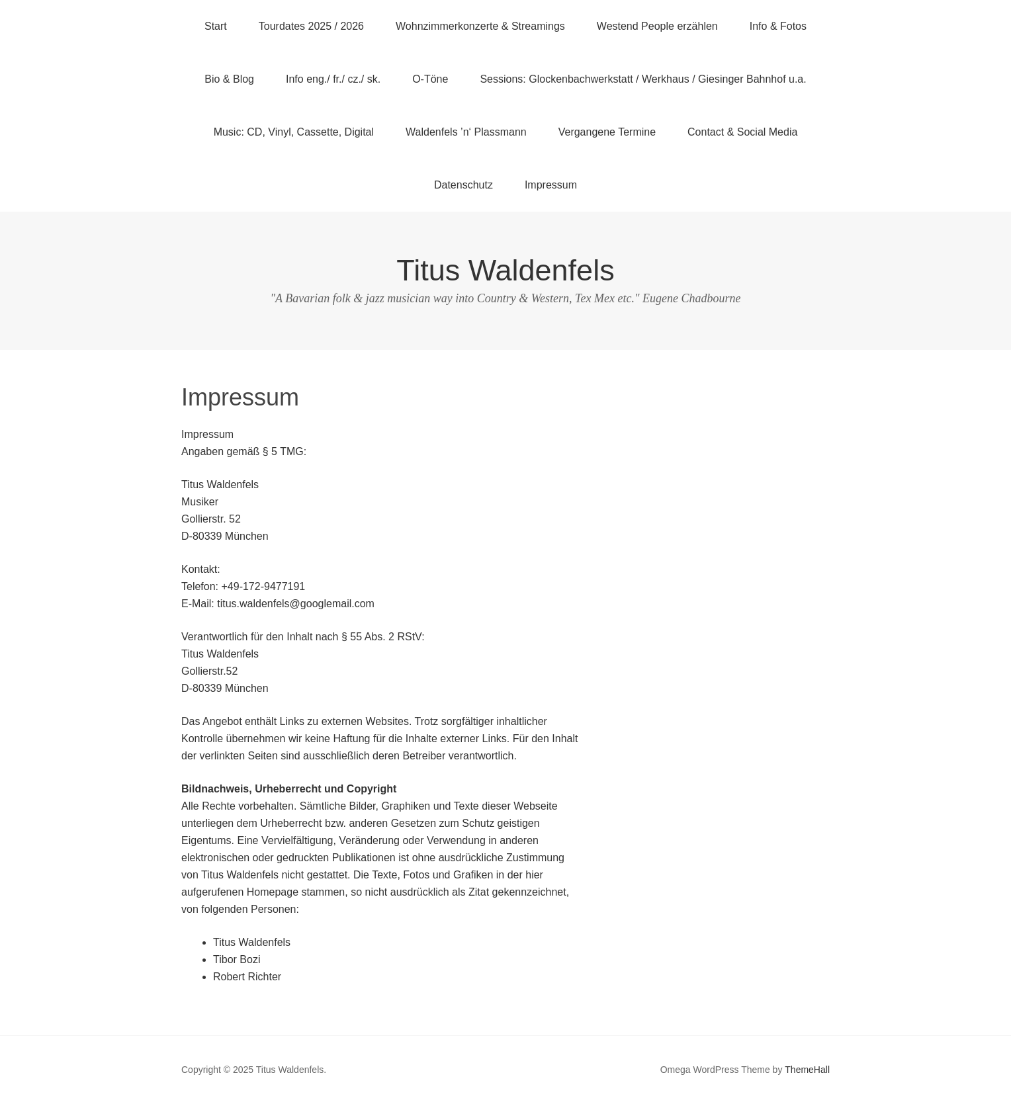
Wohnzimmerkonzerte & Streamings (480, 26)
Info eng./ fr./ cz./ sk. (333, 79)
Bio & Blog (229, 79)
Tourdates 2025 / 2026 (311, 26)
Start (215, 26)
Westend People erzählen (657, 26)
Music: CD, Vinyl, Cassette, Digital (294, 132)
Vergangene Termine (607, 132)
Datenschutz (463, 185)
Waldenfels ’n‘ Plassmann (466, 132)
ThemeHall (807, 1069)
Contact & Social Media (742, 132)
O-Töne (430, 79)
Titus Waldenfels (505, 270)
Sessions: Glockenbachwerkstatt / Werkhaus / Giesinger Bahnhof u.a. (643, 79)
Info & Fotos (778, 26)
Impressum (551, 185)
